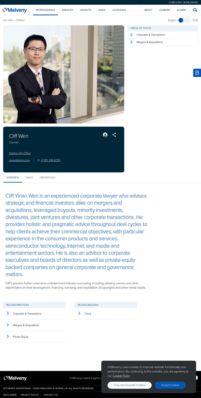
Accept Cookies (170, 385)
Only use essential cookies (129, 385)
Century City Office (20, 153)
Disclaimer (9, 395)
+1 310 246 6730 (50, 160)
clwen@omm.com (19, 160)
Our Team (8, 20)
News (29, 177)
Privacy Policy (30, 395)
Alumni (181, 10)
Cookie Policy (121, 375)
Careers (164, 10)
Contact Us (50, 395)
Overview (13, 177)
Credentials (47, 177)
